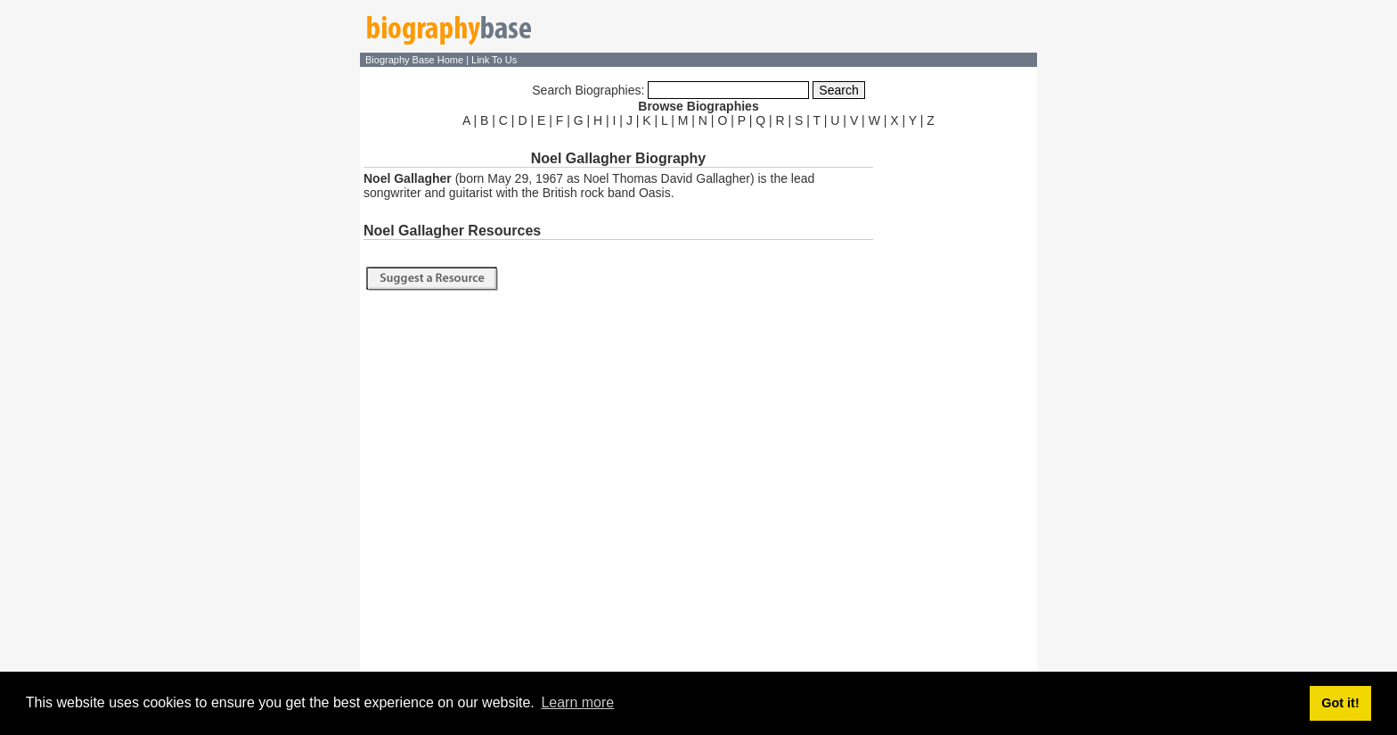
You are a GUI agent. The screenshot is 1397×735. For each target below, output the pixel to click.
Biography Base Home (415, 59)
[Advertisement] (957, 399)
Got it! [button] (1340, 703)
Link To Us (494, 59)
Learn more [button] (577, 702)
